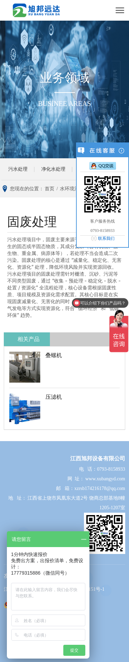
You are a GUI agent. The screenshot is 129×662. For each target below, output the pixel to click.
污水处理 (18, 169)
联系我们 (106, 238)
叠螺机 (53, 355)
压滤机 (53, 397)
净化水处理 (53, 169)
